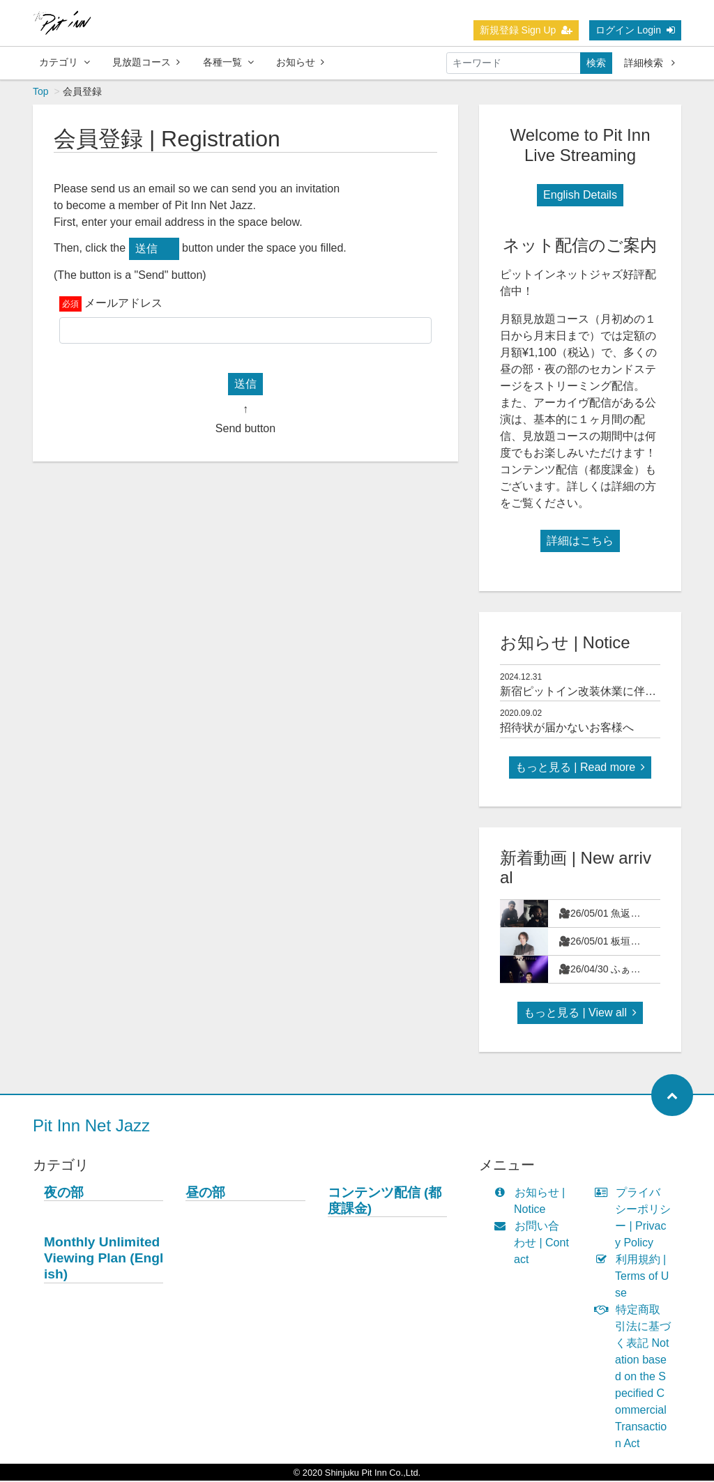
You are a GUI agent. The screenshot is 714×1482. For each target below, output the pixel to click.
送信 (146, 250)
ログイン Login (635, 30)
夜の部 (64, 1193)
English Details (580, 196)
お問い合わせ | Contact (534, 1244)
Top (41, 92)
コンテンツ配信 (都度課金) (385, 1201)
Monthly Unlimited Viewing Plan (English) (103, 1259)
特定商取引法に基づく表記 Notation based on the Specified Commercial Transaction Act (636, 1378)
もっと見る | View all (580, 1014)
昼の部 (205, 1193)
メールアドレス (123, 304)
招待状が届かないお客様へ (567, 729)
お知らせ (300, 62)
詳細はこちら (580, 542)
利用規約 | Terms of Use (635, 1277)
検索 (596, 62)
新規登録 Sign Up (526, 30)
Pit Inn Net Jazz (91, 1126)
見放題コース (146, 62)
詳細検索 (649, 62)
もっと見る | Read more (580, 768)
